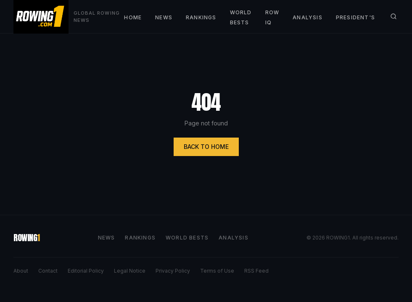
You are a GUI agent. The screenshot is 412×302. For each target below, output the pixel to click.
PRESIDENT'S (355, 17)
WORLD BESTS (187, 237)
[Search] (393, 16)
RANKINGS (201, 17)
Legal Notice (129, 271)
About (20, 271)
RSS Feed (256, 271)
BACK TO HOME (206, 146)
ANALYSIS (307, 17)
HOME (133, 17)
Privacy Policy (173, 271)
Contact (48, 271)
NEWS (163, 17)
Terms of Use (217, 271)
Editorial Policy (86, 271)
